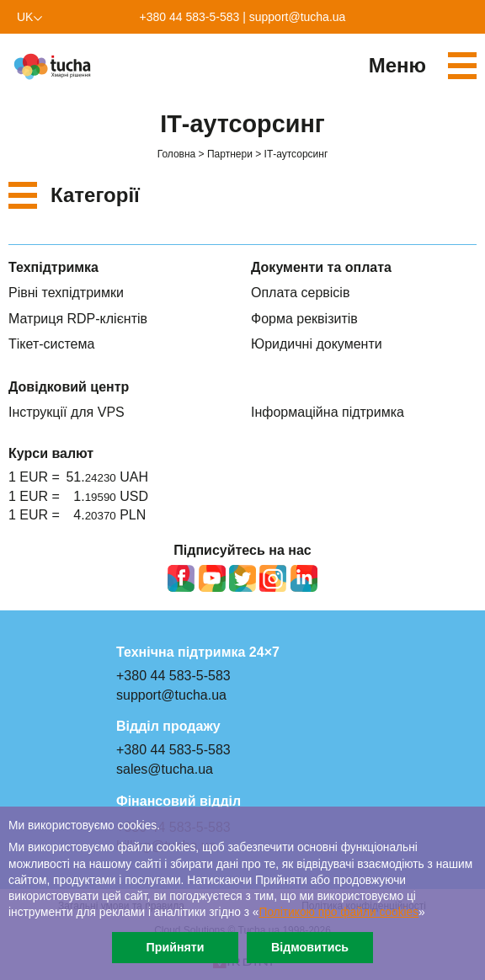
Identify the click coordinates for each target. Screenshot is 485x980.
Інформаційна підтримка (327, 412)
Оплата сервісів (300, 292)
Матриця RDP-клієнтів (77, 319)
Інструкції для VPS (66, 412)
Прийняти (175, 947)
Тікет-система (51, 344)
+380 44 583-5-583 (190, 17)
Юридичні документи (316, 344)
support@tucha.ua (297, 17)
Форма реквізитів (304, 319)
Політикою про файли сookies (339, 912)
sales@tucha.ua (164, 769)
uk (25, 17)
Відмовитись (310, 947)
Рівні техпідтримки (66, 292)
